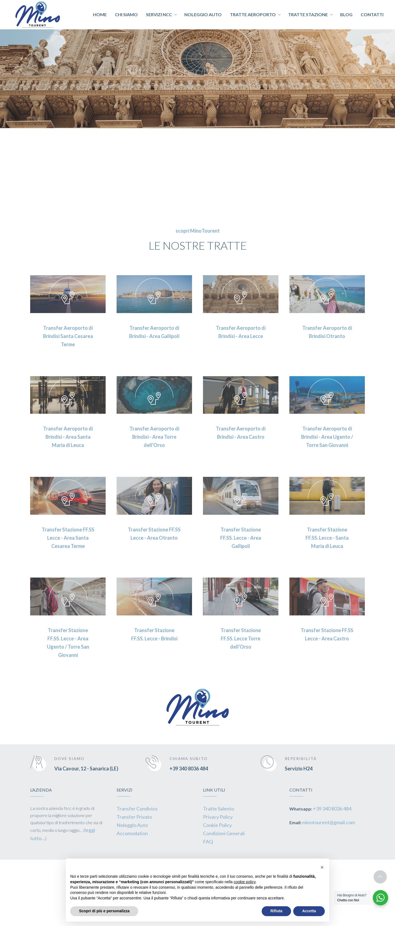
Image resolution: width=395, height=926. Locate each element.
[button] (322, 867)
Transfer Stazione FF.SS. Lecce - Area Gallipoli (240, 538)
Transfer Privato (134, 817)
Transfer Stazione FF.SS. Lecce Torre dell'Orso (241, 638)
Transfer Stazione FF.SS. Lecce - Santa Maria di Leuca (327, 538)
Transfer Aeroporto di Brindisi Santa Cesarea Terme (68, 336)
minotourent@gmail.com (328, 822)
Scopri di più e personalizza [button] (104, 911)
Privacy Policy (218, 817)
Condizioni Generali (224, 833)
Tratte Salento (218, 809)
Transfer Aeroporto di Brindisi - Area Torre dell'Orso (154, 437)
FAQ (208, 841)
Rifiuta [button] (276, 911)
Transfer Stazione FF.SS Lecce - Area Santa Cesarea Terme (68, 538)
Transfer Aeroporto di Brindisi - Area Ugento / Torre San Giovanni (327, 437)
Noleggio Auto (132, 825)
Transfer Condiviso (137, 809)
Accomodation (132, 833)
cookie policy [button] (244, 882)
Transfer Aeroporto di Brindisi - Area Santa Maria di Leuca (68, 437)
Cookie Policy (217, 825)
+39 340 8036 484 (189, 768)
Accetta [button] (309, 911)
